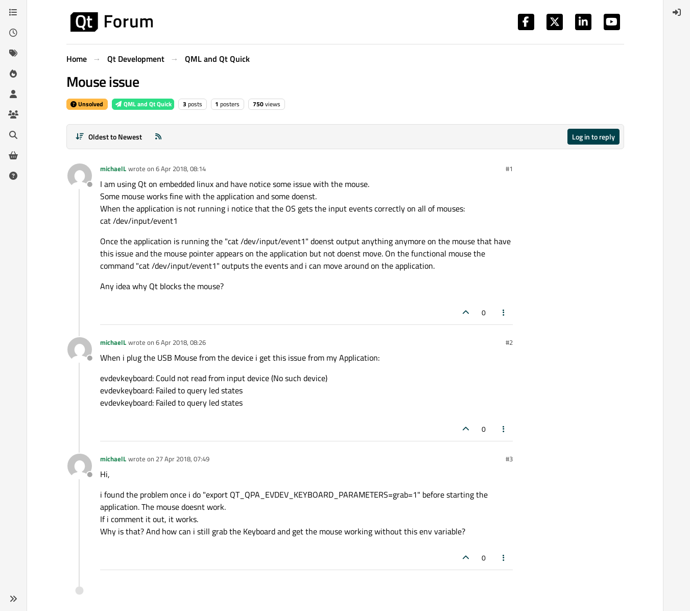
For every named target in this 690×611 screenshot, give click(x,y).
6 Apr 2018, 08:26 (181, 342)
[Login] (677, 12)
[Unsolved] (13, 176)
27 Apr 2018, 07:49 (182, 459)
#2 (509, 342)
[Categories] (13, 12)
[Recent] (13, 33)
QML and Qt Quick (143, 104)
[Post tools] (503, 312)
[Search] (13, 135)
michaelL (113, 168)
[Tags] (13, 53)
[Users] (13, 94)
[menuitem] (677, 12)
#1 (509, 168)
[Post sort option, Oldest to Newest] (109, 137)
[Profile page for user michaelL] (79, 175)
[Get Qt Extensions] (13, 155)
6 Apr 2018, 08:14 (181, 168)
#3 (509, 459)
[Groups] (13, 114)
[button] (13, 599)
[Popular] (13, 73)
